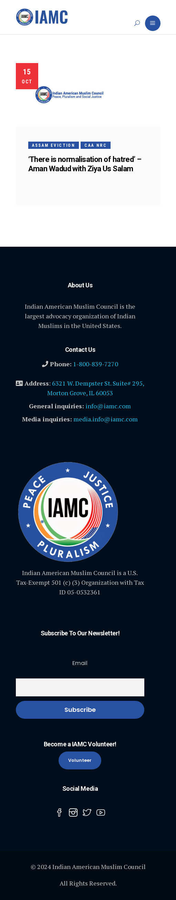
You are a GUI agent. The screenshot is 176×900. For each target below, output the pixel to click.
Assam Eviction (53, 145)
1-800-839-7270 (95, 364)
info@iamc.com (108, 406)
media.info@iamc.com (105, 419)
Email (79, 663)
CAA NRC (95, 145)
